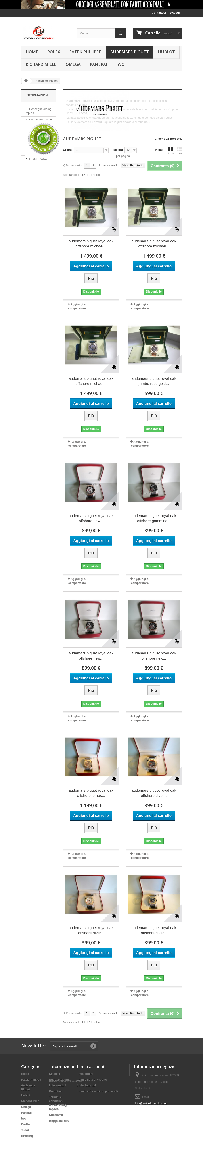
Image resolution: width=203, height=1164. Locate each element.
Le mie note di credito (92, 1079)
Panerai (98, 64)
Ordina (67, 149)
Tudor (25, 1130)
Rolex (53, 51)
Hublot (166, 51)
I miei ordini (85, 1073)
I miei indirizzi (86, 1085)
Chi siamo (35, 139)
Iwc (120, 64)
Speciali (54, 1073)
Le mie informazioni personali (97, 1091)
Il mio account (91, 1066)
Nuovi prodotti (59, 1079)
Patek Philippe (85, 51)
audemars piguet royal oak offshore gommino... (154, 518)
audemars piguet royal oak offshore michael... (91, 243)
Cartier (26, 1124)
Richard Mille (41, 64)
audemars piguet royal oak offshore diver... (154, 793)
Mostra (118, 149)
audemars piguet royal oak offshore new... (91, 518)
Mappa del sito (59, 1120)
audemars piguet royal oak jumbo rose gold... (154, 381)
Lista (179, 150)
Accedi (175, 12)
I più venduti (57, 1085)
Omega (73, 64)
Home (32, 51)
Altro (69, 126)
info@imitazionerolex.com (151, 1103)
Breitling (27, 1135)
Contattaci (159, 12)
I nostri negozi (38, 156)
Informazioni (37, 95)
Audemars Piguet (129, 51)
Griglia (170, 150)
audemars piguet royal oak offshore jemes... (91, 793)
